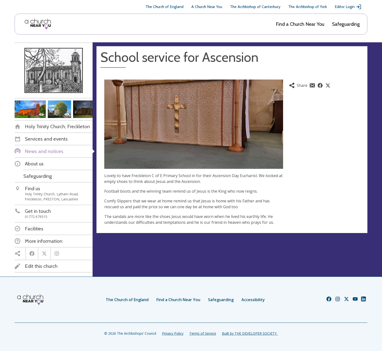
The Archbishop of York (307, 6)
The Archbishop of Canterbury (255, 6)
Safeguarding (346, 24)
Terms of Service (202, 333)
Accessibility (253, 299)
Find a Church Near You (300, 24)
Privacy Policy (172, 333)
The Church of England (164, 6)
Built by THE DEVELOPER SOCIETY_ (250, 333)
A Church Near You (206, 6)
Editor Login (348, 7)
